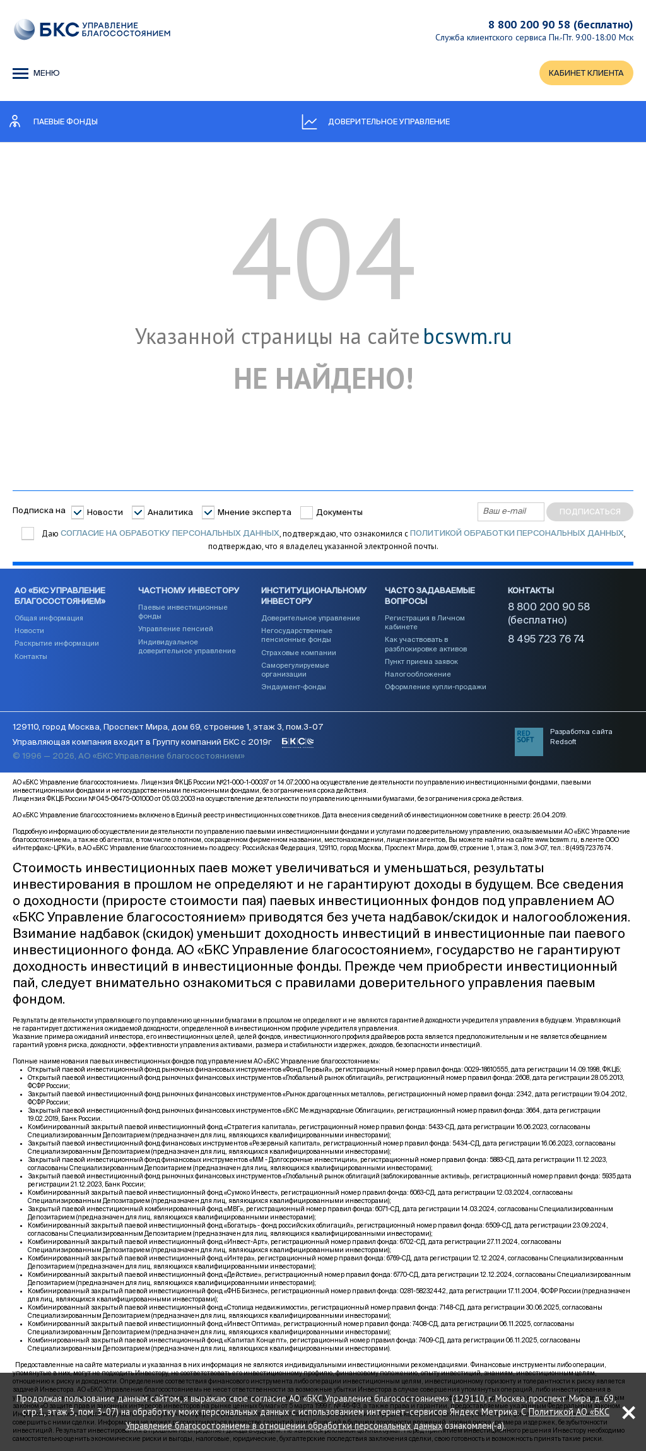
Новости (105, 513)
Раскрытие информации (57, 644)
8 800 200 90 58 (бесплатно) (560, 24)
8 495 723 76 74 (546, 641)
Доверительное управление (310, 618)
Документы (339, 513)
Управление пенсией (175, 629)
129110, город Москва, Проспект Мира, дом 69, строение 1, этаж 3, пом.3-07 (168, 729)
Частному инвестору (189, 592)
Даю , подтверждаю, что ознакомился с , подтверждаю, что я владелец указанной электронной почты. (333, 540)
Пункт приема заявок (421, 662)
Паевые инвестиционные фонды (183, 612)
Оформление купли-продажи (435, 687)
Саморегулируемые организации (295, 670)
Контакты (31, 656)
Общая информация (49, 618)
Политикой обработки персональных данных (517, 534)
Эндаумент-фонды (293, 687)
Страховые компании (298, 652)
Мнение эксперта (254, 513)
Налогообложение (418, 675)
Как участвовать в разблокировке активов (426, 645)
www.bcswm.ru (556, 841)
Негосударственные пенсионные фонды (296, 636)
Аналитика (170, 513)
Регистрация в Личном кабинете (425, 623)
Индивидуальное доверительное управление (187, 647)
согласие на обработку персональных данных (170, 534)
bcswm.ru (467, 337)
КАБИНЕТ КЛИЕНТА (586, 73)
